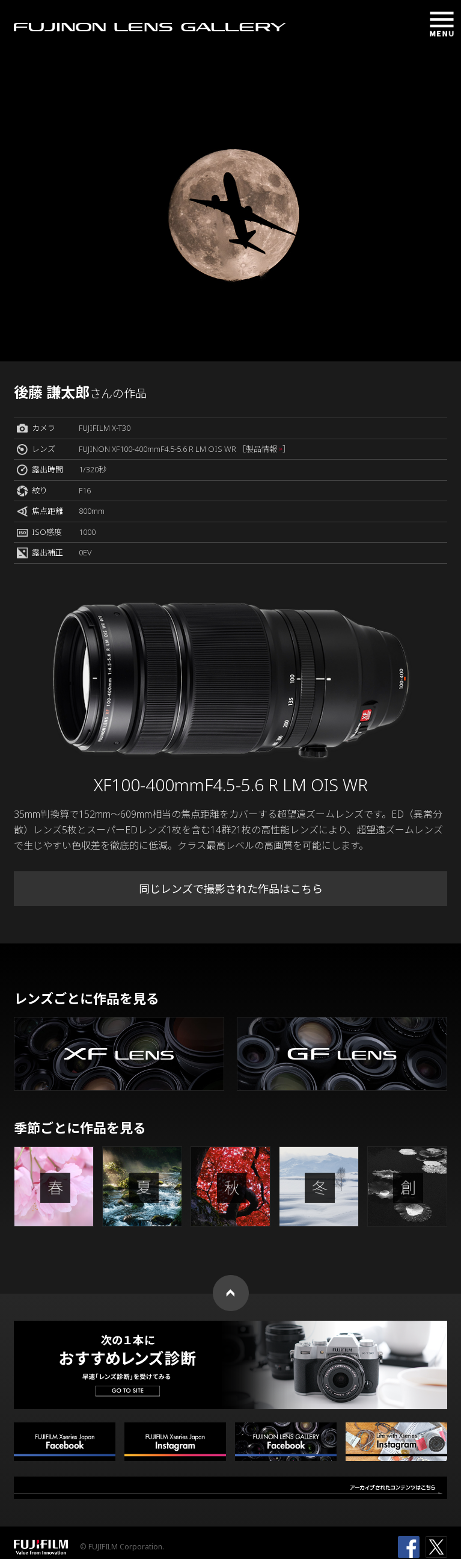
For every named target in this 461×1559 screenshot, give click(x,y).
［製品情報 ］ (264, 448)
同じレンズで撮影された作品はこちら (231, 888)
